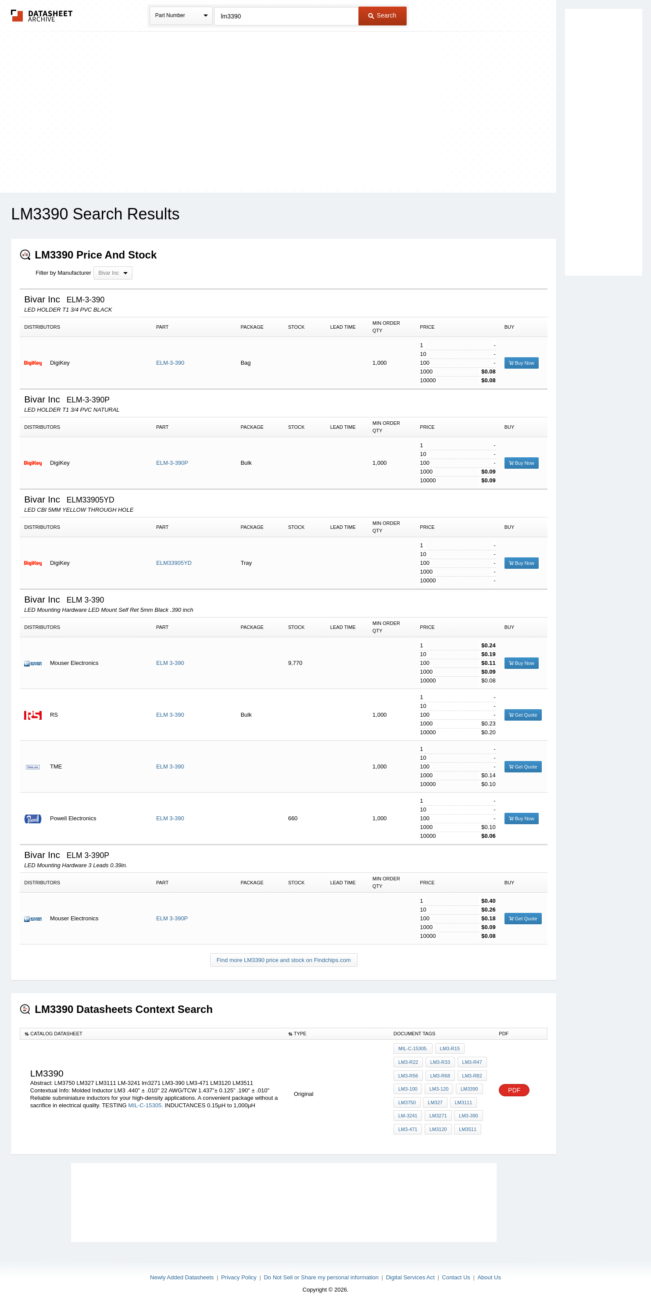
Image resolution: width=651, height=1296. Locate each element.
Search (382, 15)
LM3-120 (437, 1084)
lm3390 (467, 1084)
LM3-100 (407, 1084)
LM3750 (407, 1096)
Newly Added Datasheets (182, 1266)
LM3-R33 (439, 1060)
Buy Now (521, 363)
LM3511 (465, 1119)
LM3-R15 (448, 1048)
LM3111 (461, 1096)
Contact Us (456, 1266)
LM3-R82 (470, 1072)
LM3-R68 (439, 1072)
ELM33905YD (174, 563)
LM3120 (437, 1119)
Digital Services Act (410, 1266)
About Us (489, 1266)
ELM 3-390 (170, 663)
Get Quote (523, 715)
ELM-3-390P (172, 463)
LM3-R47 (470, 1060)
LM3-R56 (408, 1072)
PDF (514, 1085)
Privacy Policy (239, 1266)
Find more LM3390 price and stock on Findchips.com (284, 960)
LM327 (434, 1096)
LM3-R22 (408, 1060)
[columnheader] (152, 1034)
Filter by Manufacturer (63, 272)
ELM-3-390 (170, 362)
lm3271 (437, 1107)
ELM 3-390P (172, 918)
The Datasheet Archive (42, 16)
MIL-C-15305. (145, 1099)
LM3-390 (466, 1107)
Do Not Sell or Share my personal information (321, 1266)
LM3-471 (407, 1119)
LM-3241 (407, 1107)
